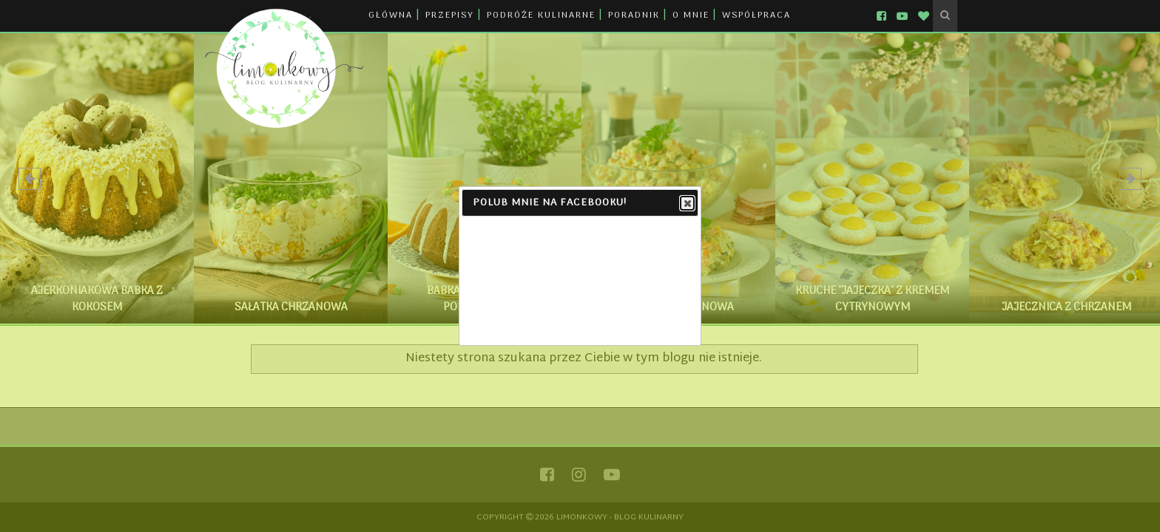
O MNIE (690, 15)
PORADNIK (634, 15)
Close (686, 204)
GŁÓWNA (390, 15)
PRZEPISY (449, 15)
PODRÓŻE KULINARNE (541, 15)
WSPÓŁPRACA (756, 15)
